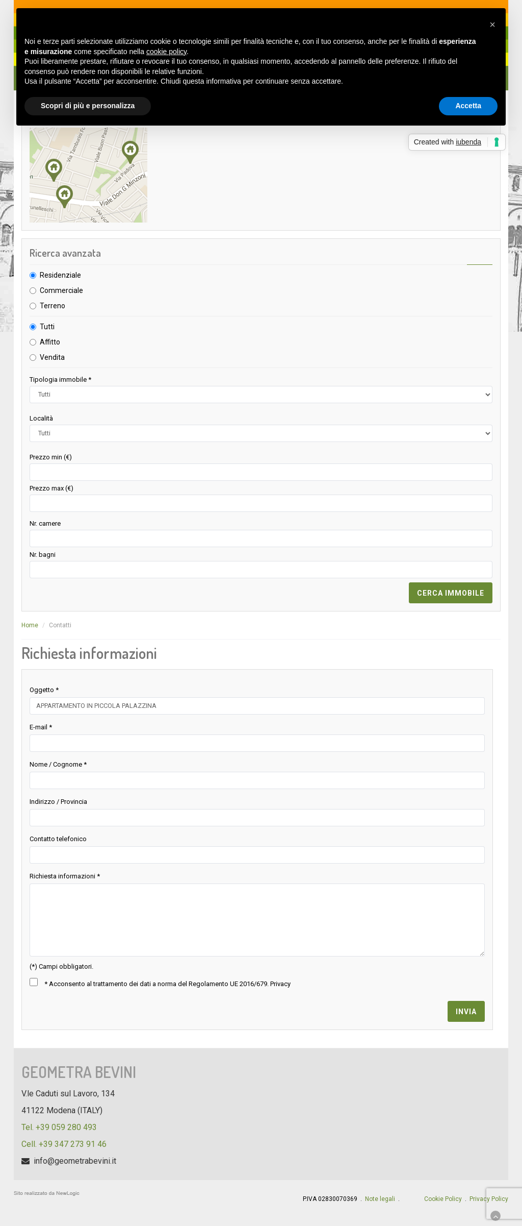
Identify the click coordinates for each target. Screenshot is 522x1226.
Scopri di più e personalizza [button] (88, 106)
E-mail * (41, 727)
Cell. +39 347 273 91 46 (64, 1144)
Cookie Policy (443, 1199)
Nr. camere (45, 523)
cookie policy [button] (166, 51)
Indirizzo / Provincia (58, 801)
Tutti (47, 327)
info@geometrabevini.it (75, 1161)
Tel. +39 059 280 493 (59, 1127)
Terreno (52, 306)
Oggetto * (44, 690)
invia (466, 1012)
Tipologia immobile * (60, 379)
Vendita (52, 357)
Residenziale (60, 275)
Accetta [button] (468, 106)
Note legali (380, 1199)
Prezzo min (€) (51, 457)
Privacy (280, 984)
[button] (492, 24)
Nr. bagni (43, 554)
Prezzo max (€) (51, 488)
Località (41, 418)
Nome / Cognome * (58, 764)
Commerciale (61, 290)
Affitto (50, 342)
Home (29, 625)
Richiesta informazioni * (65, 876)
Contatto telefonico (58, 839)
